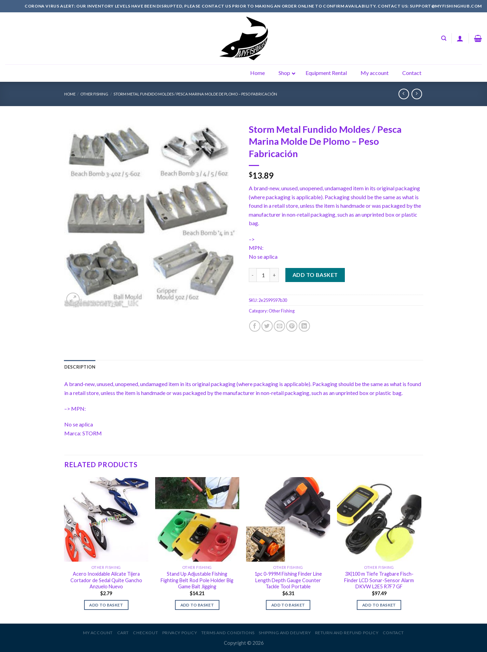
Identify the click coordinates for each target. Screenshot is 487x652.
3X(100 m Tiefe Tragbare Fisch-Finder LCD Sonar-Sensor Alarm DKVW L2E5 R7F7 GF (379, 580)
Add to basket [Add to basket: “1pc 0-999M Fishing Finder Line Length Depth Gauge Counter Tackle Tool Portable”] (288, 605)
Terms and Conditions (228, 632)
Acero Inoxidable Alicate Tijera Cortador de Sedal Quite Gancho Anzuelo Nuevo (106, 580)
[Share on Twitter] (267, 326)
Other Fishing (94, 94)
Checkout (145, 632)
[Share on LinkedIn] (304, 326)
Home (70, 94)
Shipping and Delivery (285, 632)
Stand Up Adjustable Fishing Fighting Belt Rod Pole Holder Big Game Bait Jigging (197, 580)
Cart (123, 632)
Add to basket (315, 274)
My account (98, 632)
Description (80, 367)
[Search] (443, 38)
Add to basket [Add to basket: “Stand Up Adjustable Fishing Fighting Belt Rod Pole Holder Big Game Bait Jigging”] (197, 605)
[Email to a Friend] (279, 326)
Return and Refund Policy (347, 632)
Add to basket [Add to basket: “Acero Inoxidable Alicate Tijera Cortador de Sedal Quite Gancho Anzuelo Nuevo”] (106, 605)
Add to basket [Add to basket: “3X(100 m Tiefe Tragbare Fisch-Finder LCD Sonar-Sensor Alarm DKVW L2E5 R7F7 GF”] (379, 605)
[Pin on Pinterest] (291, 326)
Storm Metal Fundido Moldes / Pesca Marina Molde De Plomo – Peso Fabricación (195, 94)
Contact (393, 632)
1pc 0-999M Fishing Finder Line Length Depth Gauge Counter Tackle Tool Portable (288, 580)
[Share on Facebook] (254, 326)
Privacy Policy (179, 632)
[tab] (80, 367)
